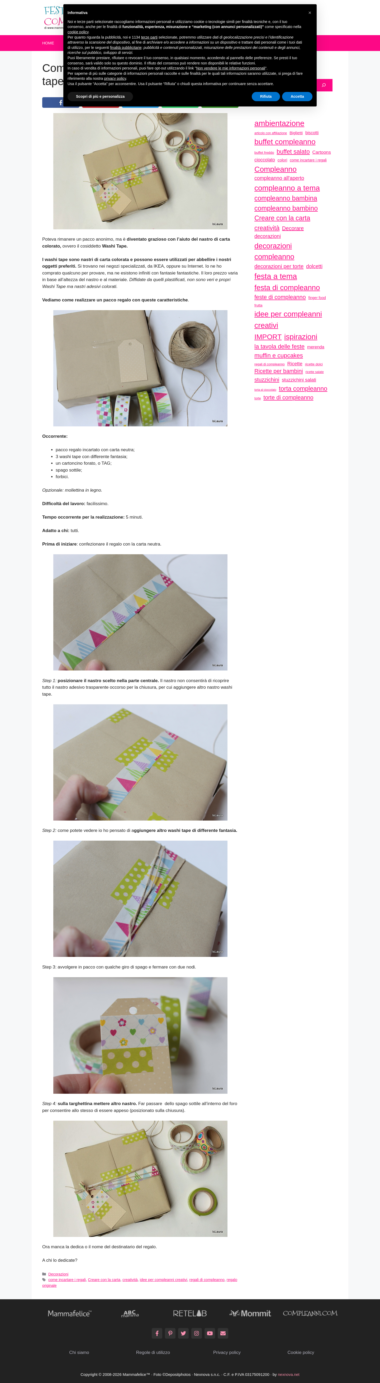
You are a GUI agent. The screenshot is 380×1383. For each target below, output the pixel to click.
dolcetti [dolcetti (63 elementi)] (314, 266)
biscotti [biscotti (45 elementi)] (312, 132)
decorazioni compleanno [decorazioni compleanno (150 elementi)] (274, 251)
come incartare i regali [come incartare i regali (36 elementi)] (308, 160)
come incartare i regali (67, 1280)
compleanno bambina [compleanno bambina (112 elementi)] (285, 198)
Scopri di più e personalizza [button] (100, 96)
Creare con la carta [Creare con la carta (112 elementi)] (282, 218)
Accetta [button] (297, 96)
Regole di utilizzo (153, 1352)
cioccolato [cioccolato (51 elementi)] (264, 159)
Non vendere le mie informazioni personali (230, 68)
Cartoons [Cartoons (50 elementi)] (321, 152)
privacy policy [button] (115, 78)
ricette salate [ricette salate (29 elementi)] (314, 372)
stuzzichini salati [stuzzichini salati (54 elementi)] (299, 380)
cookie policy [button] (78, 32)
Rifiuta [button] (266, 96)
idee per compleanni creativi (163, 1280)
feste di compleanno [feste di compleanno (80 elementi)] (280, 297)
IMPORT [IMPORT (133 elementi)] (268, 337)
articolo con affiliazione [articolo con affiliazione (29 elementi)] (270, 133)
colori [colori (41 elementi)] (282, 160)
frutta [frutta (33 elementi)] (258, 305)
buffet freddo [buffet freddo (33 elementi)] (264, 153)
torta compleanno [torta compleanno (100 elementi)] (303, 388)
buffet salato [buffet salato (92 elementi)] (293, 151)
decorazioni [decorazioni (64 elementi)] (267, 236)
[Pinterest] (170, 1333)
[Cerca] (323, 85)
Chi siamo (79, 1352)
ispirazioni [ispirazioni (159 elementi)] (300, 336)
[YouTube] (210, 1333)
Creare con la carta (104, 1280)
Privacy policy (227, 1352)
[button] (310, 12)
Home (48, 43)
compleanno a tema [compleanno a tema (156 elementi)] (287, 188)
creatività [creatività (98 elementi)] (266, 227)
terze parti (149, 37)
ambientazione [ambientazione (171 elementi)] (279, 123)
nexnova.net (289, 1374)
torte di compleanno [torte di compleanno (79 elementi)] (288, 397)
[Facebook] (157, 1333)
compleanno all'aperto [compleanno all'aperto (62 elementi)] (279, 178)
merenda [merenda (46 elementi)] (315, 346)
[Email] (223, 1333)
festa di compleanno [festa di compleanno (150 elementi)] (287, 287)
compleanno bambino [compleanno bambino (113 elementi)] (286, 208)
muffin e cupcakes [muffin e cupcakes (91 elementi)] (278, 355)
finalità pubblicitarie (125, 47)
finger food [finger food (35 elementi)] (317, 298)
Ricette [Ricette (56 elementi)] (294, 363)
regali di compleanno (207, 1280)
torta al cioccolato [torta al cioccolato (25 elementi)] (265, 389)
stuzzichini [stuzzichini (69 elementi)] (266, 379)
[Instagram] (196, 1333)
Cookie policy (300, 1352)
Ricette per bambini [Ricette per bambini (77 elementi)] (278, 371)
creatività (130, 1280)
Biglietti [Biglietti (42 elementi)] (296, 133)
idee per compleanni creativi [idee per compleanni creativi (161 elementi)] (288, 319)
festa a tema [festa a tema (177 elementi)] (275, 276)
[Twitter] (183, 1333)
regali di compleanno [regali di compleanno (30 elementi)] (269, 364)
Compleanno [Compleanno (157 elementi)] (275, 169)
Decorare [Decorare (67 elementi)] (293, 228)
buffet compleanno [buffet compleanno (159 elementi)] (285, 141)
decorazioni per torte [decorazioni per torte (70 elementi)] (278, 266)
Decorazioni (58, 1274)
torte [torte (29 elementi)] (257, 398)
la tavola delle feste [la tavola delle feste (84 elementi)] (279, 346)
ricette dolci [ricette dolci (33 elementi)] (314, 364)
